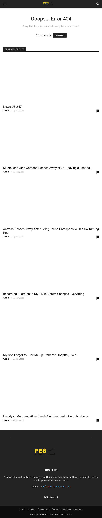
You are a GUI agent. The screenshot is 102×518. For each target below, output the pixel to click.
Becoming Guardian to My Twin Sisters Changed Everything (43, 294)
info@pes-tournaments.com (56, 486)
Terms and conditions (61, 509)
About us (31, 509)
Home (22, 509)
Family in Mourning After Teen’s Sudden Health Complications (45, 416)
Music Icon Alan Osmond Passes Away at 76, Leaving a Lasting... (47, 168)
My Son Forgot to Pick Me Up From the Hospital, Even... (41, 355)
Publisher (7, 111)
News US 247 (12, 106)
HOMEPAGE (59, 35)
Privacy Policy (43, 509)
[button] (5, 4)
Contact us (77, 509)
